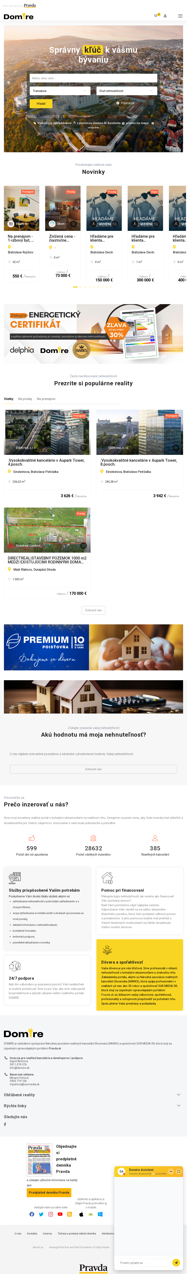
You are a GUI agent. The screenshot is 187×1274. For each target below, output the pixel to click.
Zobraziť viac (93, 605)
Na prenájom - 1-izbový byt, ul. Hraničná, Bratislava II (43, 238)
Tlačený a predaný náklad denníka (77, 1228)
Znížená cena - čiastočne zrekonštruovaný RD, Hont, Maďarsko (137, 238)
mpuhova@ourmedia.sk (24, 1079)
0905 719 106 (18, 1075)
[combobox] (93, 78)
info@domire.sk (19, 1062)
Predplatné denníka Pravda (49, 1187)
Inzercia (47, 1228)
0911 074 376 (18, 1059)
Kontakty (32, 1228)
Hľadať (41, 103)
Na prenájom (46, 394)
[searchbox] (94, 78)
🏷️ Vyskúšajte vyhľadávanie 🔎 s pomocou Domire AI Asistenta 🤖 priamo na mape (91, 123)
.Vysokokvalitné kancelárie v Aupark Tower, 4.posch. (46, 457)
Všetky (8, 394)
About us (38, 1242)
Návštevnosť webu (112, 1228)
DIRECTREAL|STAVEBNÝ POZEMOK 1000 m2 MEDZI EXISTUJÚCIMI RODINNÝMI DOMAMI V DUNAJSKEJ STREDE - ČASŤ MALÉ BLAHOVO (47, 555)
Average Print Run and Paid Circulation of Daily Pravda (79, 1242)
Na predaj (25, 394)
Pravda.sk (107, 989)
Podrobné (125, 103)
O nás (18, 1228)
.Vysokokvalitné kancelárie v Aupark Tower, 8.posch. (138, 457)
